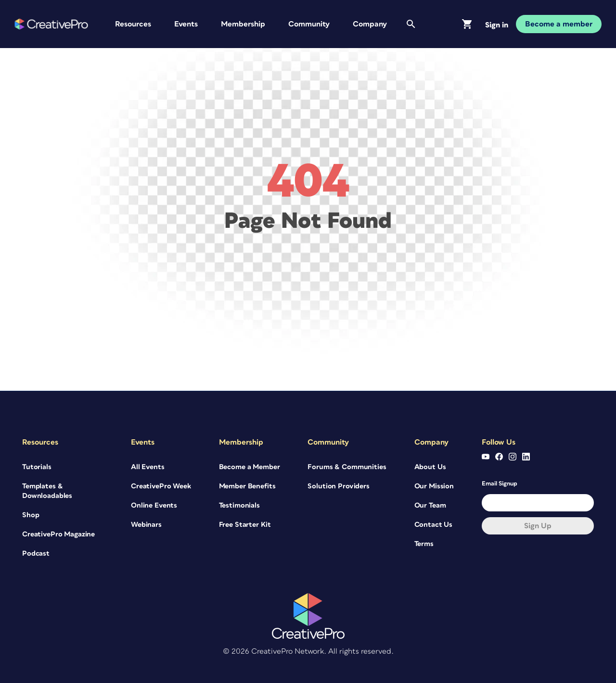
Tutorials (36, 467)
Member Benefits (247, 486)
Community (309, 24)
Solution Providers (338, 486)
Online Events (154, 505)
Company (370, 24)
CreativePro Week (161, 486)
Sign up (538, 526)
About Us (430, 467)
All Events (148, 467)
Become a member (558, 24)
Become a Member (249, 467)
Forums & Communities (347, 467)
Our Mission (434, 486)
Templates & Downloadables (47, 491)
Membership (243, 24)
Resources (133, 24)
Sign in (496, 25)
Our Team (430, 505)
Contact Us (433, 524)
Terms (424, 543)
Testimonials (239, 505)
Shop (30, 515)
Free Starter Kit (245, 524)
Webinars (146, 524)
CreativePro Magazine (58, 534)
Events (186, 24)
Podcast (36, 553)
